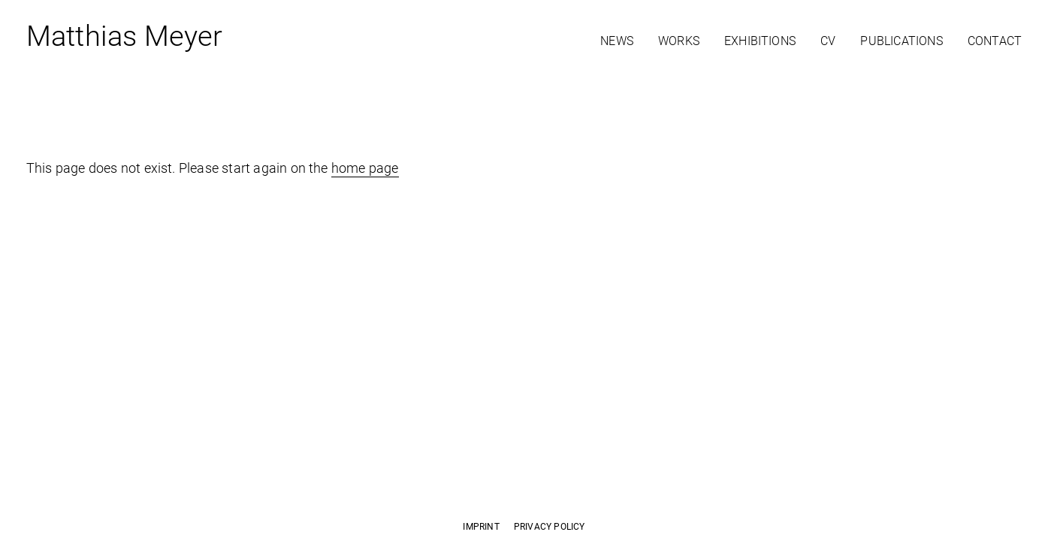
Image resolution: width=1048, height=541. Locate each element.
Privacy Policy (549, 526)
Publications (901, 41)
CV (827, 41)
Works (678, 41)
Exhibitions (760, 41)
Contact (995, 41)
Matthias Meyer (124, 39)
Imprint (481, 526)
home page (365, 168)
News (616, 41)
